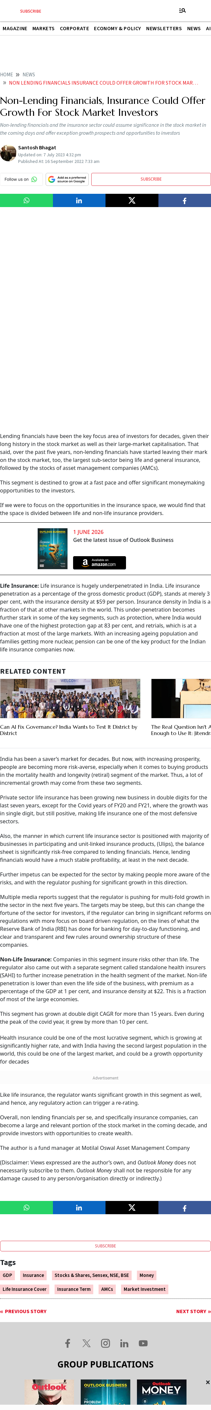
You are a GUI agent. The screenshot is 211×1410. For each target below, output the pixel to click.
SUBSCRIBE (151, 179)
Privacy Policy (186, 1332)
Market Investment (145, 1085)
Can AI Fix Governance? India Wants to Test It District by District (68, 526)
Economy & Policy (117, 28)
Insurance (33, 1071)
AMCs (107, 1085)
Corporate (74, 28)
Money (147, 1071)
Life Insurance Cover (25, 1085)
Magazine (15, 28)
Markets (43, 28)
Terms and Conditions (126, 1332)
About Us (28, 1332)
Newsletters (164, 28)
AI (208, 28)
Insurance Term (74, 1085)
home (6, 74)
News (194, 28)
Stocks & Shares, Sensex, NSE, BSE (92, 1071)
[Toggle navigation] (182, 10)
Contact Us (69, 1332)
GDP (7, 1071)
